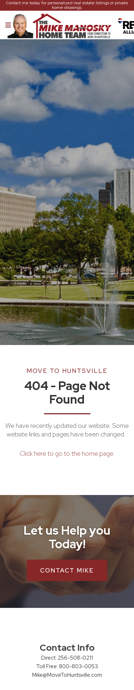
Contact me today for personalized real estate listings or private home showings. (67, 5)
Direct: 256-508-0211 (67, 657)
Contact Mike (67, 570)
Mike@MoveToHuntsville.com (67, 675)
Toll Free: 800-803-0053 (67, 666)
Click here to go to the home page (66, 453)
